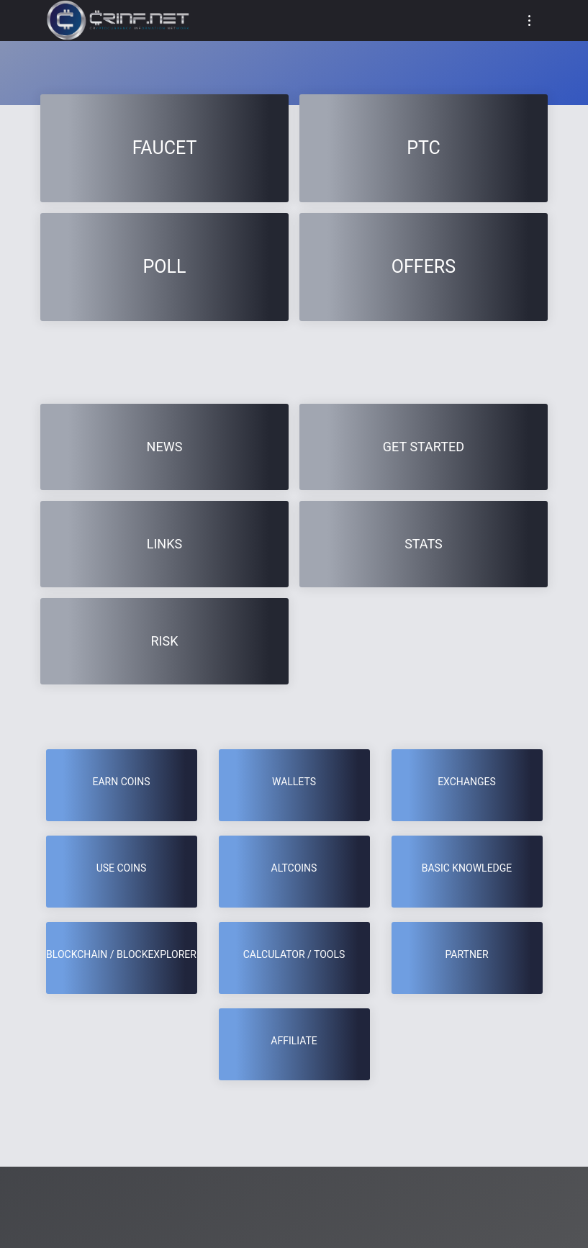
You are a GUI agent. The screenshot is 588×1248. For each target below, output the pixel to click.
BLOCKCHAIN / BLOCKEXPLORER (121, 954)
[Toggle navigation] (529, 20)
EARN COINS (121, 781)
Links (164, 543)
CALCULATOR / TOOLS (294, 954)
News (165, 446)
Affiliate (294, 1040)
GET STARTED (423, 446)
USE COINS (121, 868)
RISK (164, 640)
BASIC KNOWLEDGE (467, 868)
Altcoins (294, 868)
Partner (466, 954)
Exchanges (467, 781)
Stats (423, 543)
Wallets (294, 781)
